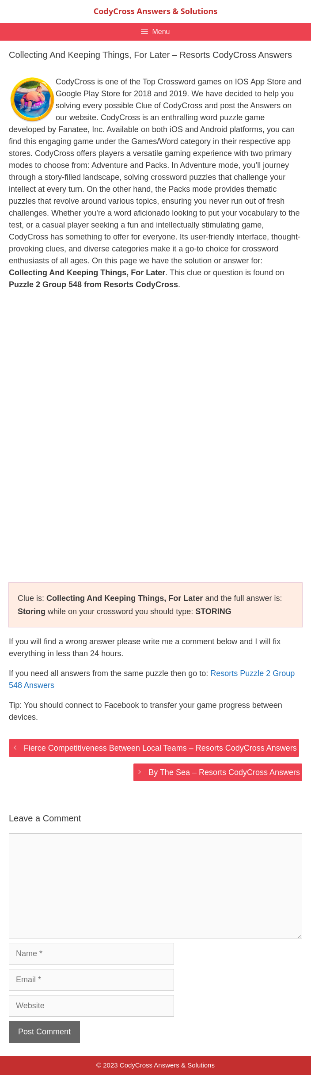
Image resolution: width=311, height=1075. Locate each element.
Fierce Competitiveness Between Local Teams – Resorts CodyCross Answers (160, 748)
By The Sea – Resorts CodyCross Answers (224, 772)
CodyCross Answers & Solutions (155, 11)
